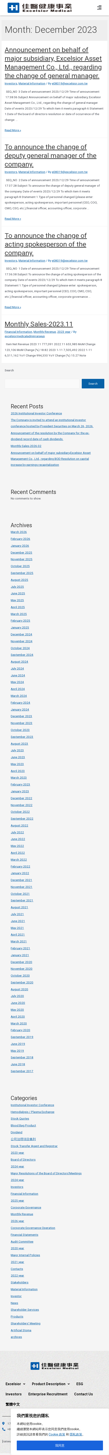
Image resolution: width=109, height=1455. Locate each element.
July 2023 (17, 750)
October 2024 (20, 648)
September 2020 (22, 982)
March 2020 (19, 1023)
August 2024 (19, 661)
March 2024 (19, 695)
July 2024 (17, 668)
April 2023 (18, 771)
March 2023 (19, 777)
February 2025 (20, 620)
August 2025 (19, 580)
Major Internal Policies (25, 1255)
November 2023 (21, 723)
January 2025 (20, 627)
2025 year (17, 1200)
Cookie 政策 (57, 1434)
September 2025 (22, 573)
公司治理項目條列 (23, 1139)
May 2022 (17, 846)
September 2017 (22, 1071)
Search (9, 370)
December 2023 (21, 716)
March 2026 (19, 532)
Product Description (51, 1384)
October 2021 (20, 893)
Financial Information (18, 331)
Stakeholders (19, 1282)
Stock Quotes (20, 1118)
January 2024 (20, 709)
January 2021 (20, 955)
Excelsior (15, 1384)
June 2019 (18, 1044)
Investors (11, 83)
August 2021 (19, 907)
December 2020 (21, 962)
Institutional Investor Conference (32, 1105)
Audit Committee (22, 1241)
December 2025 (21, 552)
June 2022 (18, 839)
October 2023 (20, 730)
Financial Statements (24, 1234)
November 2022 (21, 805)
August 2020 (19, 989)
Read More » (13, 130)
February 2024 (20, 702)
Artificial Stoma (21, 1330)
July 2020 (17, 996)
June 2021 (18, 921)
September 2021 (22, 900)
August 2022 (19, 825)
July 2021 (17, 914)
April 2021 (18, 934)
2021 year (17, 1262)
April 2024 (18, 689)
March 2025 (19, 614)
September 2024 (22, 654)
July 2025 (17, 586)
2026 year (17, 1221)
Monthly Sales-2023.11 (39, 324)
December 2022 (21, 798)
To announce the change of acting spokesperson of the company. (46, 244)
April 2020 (18, 1016)
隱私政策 (76, 1434)
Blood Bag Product (23, 1125)
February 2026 (20, 538)
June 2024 (18, 675)
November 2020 (21, 968)
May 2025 (17, 600)
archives (16, 1337)
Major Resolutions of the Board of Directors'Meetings (46, 1173)
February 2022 (20, 866)
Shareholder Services (25, 1309)
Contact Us (83, 1394)
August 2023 (19, 743)
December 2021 (21, 880)
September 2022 (22, 818)
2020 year (17, 1248)
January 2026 (20, 545)
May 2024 (17, 682)
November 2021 (21, 887)
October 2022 (20, 811)
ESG (79, 1384)
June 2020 (18, 1003)
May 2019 (17, 1050)
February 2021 (20, 948)
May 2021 (17, 928)
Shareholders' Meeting (25, 1323)
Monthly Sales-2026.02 (26, 446)
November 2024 (21, 641)
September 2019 (22, 1037)
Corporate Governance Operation (33, 1228)
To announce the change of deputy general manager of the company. (50, 155)
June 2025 (18, 593)
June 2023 (18, 757)
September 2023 (22, 736)
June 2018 (18, 1064)
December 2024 (21, 634)
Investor (16, 1296)
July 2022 (17, 832)
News (14, 1303)
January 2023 (20, 791)
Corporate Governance (26, 1207)
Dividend (16, 1132)
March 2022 (19, 859)
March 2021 (19, 941)
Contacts (17, 1269)
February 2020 (20, 1030)
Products (17, 1316)
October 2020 (20, 975)
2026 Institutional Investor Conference (36, 413)
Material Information (32, 83)
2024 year (17, 1166)
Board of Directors (23, 1159)
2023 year (64, 331)
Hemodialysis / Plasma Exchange (32, 1112)
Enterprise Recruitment (47, 1394)
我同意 (60, 1445)
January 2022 (20, 873)
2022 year (17, 1275)
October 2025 (20, 566)
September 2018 (22, 1057)
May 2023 (17, 764)
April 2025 (18, 607)
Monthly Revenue (45, 331)
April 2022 (18, 852)
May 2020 (17, 1009)
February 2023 (20, 784)
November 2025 (21, 559)
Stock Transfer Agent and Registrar (34, 1146)
